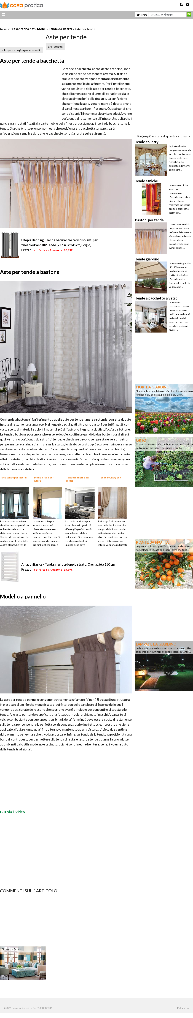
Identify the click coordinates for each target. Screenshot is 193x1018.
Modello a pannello (23, 596)
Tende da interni (60, 29)
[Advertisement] (41, 24)
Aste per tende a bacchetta (32, 60)
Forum (142, 14)
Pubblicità (183, 1008)
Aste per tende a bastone (30, 272)
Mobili (41, 29)
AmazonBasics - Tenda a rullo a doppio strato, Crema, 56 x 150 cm (68, 564)
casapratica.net (23, 29)
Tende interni (11, 949)
